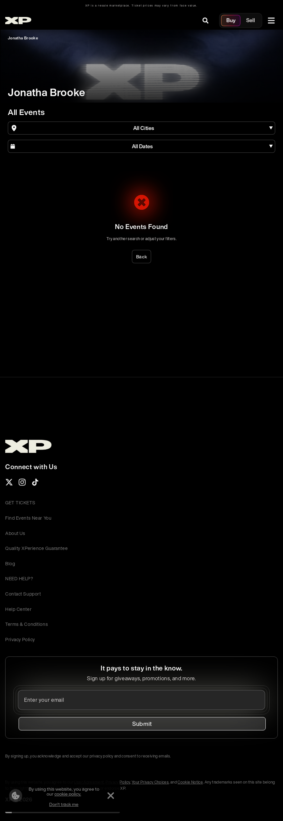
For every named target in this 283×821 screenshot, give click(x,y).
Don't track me (63, 804)
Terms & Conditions (26, 624)
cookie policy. (67, 793)
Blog (10, 563)
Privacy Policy (20, 639)
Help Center (18, 609)
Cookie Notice (190, 782)
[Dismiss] (111, 795)
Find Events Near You (28, 517)
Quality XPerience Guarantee (36, 548)
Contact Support (23, 593)
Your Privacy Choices (150, 782)
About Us (15, 533)
